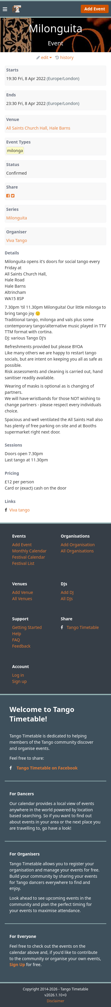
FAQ (16, 640)
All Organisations (77, 551)
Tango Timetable (83, 627)
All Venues (22, 598)
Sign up (19, 681)
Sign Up (17, 964)
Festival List (23, 563)
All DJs (67, 598)
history (64, 57)
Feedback (21, 646)
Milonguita (16, 218)
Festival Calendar (28, 557)
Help (16, 633)
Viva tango (19, 510)
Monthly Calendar (29, 551)
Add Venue (22, 592)
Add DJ (67, 592)
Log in (18, 675)
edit (44, 57)
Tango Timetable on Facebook (47, 768)
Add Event (94, 9)
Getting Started (27, 627)
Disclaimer (55, 1001)
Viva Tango (16, 240)
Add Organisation (78, 544)
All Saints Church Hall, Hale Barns (38, 128)
